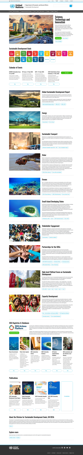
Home (11, 11)
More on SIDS (67, 218)
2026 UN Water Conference (47, 172)
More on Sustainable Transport (63, 147)
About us (11, 426)
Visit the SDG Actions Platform (14, 332)
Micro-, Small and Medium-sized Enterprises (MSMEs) (50, 313)
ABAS (52, 218)
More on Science (65, 38)
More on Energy (51, 122)
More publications (66, 396)
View (15, 84)
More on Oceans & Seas (65, 194)
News (53, 11)
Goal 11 (60, 289)
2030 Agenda (53, 59)
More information (45, 237)
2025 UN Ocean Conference (47, 194)
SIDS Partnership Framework (59, 218)
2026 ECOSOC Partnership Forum (47, 261)
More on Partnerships (55, 264)
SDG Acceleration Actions (46, 264)
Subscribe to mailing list (52, 237)
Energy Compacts (45, 122)
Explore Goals (47, 59)
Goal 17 (64, 289)
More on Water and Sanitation (56, 172)
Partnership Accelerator (65, 261)
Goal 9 (56, 289)
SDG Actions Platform (57, 261)
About (56, 11)
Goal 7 (53, 289)
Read (15, 409)
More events (66, 72)
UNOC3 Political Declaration (57, 194)
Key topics (18, 437)
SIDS (38, 11)
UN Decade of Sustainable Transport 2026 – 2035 (50, 147)
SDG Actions (42, 11)
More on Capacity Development (55, 316)
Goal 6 (49, 289)
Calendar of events (12, 437)
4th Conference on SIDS (46, 218)
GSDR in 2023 (63, 104)
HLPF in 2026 (45, 289)
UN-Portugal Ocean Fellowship (64, 313)
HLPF (35, 11)
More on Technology (58, 41)
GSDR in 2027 (58, 104)
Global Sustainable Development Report (48, 104)
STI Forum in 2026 (58, 38)
